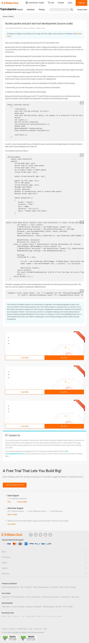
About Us (12, 629)
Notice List (37, 629)
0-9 (60, 616)
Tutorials (58, 607)
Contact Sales (82, 10)
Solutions (31, 9)
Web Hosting (64, 587)
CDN (21, 587)
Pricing (41, 9)
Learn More (25, 358)
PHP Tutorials (68, 607)
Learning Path (65, 597)
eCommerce (54, 587)
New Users (75, 597)
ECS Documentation (18, 597)
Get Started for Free (15, 485)
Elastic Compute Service (10, 587)
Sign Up (81, 3)
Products (19, 9)
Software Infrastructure (50, 597)
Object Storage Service (41, 587)
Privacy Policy (22, 629)
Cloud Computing (18, 607)
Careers (4, 629)
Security (73, 587)
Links (45, 629)
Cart (51, 3)
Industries (29, 607)
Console (61, 3)
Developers (38, 607)
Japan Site (5, 597)
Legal (30, 629)
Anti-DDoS (28, 587)
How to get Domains (33, 597)
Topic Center (6, 607)
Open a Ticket (12, 514)
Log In (70, 3)
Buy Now (64, 358)
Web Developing (48, 607)
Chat (9, 502)
